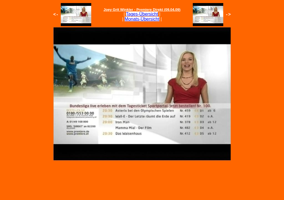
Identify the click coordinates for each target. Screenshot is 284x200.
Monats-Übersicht (142, 19)
